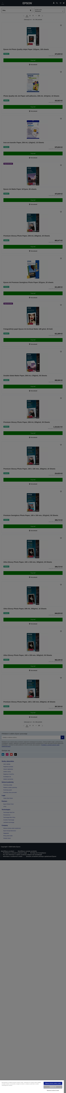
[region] (32, 1086)
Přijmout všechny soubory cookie (53, 1083)
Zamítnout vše (53, 1086)
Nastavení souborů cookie (53, 1090)
